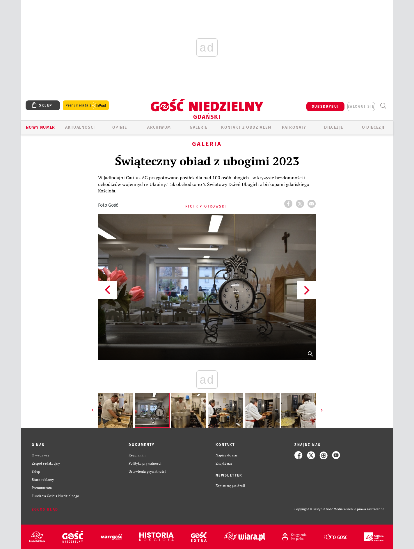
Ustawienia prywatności (147, 471)
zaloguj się (361, 107)
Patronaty (294, 127)
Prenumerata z (85, 105)
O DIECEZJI (373, 127)
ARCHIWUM (159, 127)
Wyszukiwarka (383, 105)
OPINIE (119, 127)
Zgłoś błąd (45, 509)
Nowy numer (40, 127)
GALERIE (198, 127)
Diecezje (333, 127)
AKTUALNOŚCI (80, 127)
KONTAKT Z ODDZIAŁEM (246, 127)
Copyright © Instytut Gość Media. (319, 509)
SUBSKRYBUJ (325, 107)
